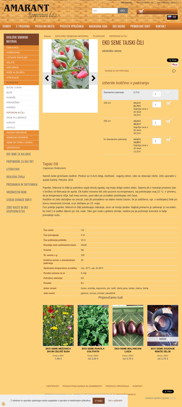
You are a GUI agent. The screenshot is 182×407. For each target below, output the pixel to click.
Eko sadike (119, 26)
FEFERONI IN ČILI (15, 112)
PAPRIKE (10, 107)
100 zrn (107, 103)
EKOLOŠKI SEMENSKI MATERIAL (72, 36)
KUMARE (10, 97)
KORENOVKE (13, 52)
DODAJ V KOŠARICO (171, 94)
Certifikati (52, 386)
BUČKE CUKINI (14, 87)
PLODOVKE (12, 82)
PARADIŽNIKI (13, 102)
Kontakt (161, 26)
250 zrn (107, 121)
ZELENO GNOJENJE (16, 132)
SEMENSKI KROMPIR (17, 137)
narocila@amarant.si (126, 394)
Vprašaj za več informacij (117, 70)
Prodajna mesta (45, 26)
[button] (93, 78)
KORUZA (10, 122)
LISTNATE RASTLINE (16, 57)
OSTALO (10, 127)
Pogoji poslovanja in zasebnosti (82, 386)
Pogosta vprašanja (72, 26)
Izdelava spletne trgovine (157, 398)
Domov (7, 26)
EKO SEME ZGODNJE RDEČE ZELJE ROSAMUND (163, 351)
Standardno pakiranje (114, 92)
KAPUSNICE (12, 67)
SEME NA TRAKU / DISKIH (19, 142)
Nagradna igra (98, 26)
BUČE (9, 92)
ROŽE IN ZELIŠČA (15, 72)
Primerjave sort (140, 26)
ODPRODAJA (13, 147)
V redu (98, 400)
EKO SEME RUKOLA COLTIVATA (93, 350)
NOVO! (162, 339)
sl (170, 17)
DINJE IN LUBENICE (16, 117)
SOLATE (10, 62)
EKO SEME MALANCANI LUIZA (128, 350)
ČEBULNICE (12, 47)
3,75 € (136, 92)
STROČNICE (12, 77)
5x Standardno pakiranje (115, 139)
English (174, 17)
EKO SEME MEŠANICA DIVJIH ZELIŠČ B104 (58, 350)
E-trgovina (23, 26)
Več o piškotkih (115, 400)
